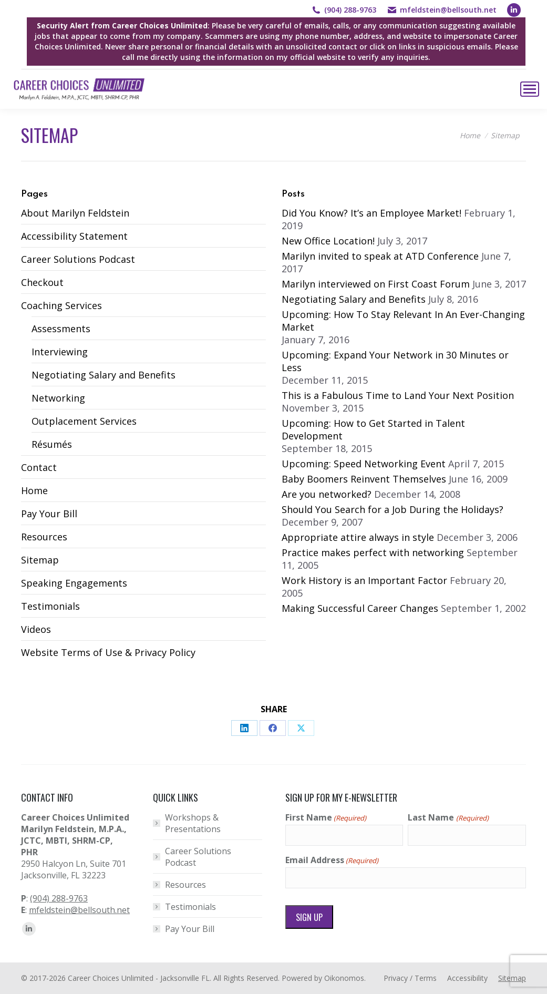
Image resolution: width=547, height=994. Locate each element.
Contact (39, 467)
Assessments (61, 328)
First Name (325, 818)
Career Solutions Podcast (78, 259)
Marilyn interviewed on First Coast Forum (376, 284)
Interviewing (60, 351)
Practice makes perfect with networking (373, 552)
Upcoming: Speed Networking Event (364, 463)
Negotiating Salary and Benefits (104, 374)
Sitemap (40, 560)
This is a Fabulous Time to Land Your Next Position (398, 395)
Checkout (42, 282)
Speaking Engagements (74, 583)
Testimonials (50, 606)
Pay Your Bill (49, 513)
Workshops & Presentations (193, 823)
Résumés (52, 444)
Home (34, 490)
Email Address (331, 860)
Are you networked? (326, 494)
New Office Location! (328, 240)
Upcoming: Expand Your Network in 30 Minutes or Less (395, 361)
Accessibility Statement (74, 236)
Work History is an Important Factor (364, 580)
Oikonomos (344, 978)
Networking (58, 398)
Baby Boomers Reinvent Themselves (364, 479)
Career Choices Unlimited (110, 978)
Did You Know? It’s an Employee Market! (371, 213)
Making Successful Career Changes (360, 608)
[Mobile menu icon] (529, 89)
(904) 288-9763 (350, 10)
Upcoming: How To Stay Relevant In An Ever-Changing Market (403, 320)
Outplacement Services (84, 421)
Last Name (448, 818)
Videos (36, 629)
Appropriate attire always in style (358, 537)
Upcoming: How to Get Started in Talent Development (373, 429)
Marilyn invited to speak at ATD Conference (380, 256)
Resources (44, 536)
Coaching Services (61, 305)
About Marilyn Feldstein (75, 213)
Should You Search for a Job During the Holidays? (392, 509)
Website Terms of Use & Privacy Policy (108, 652)
